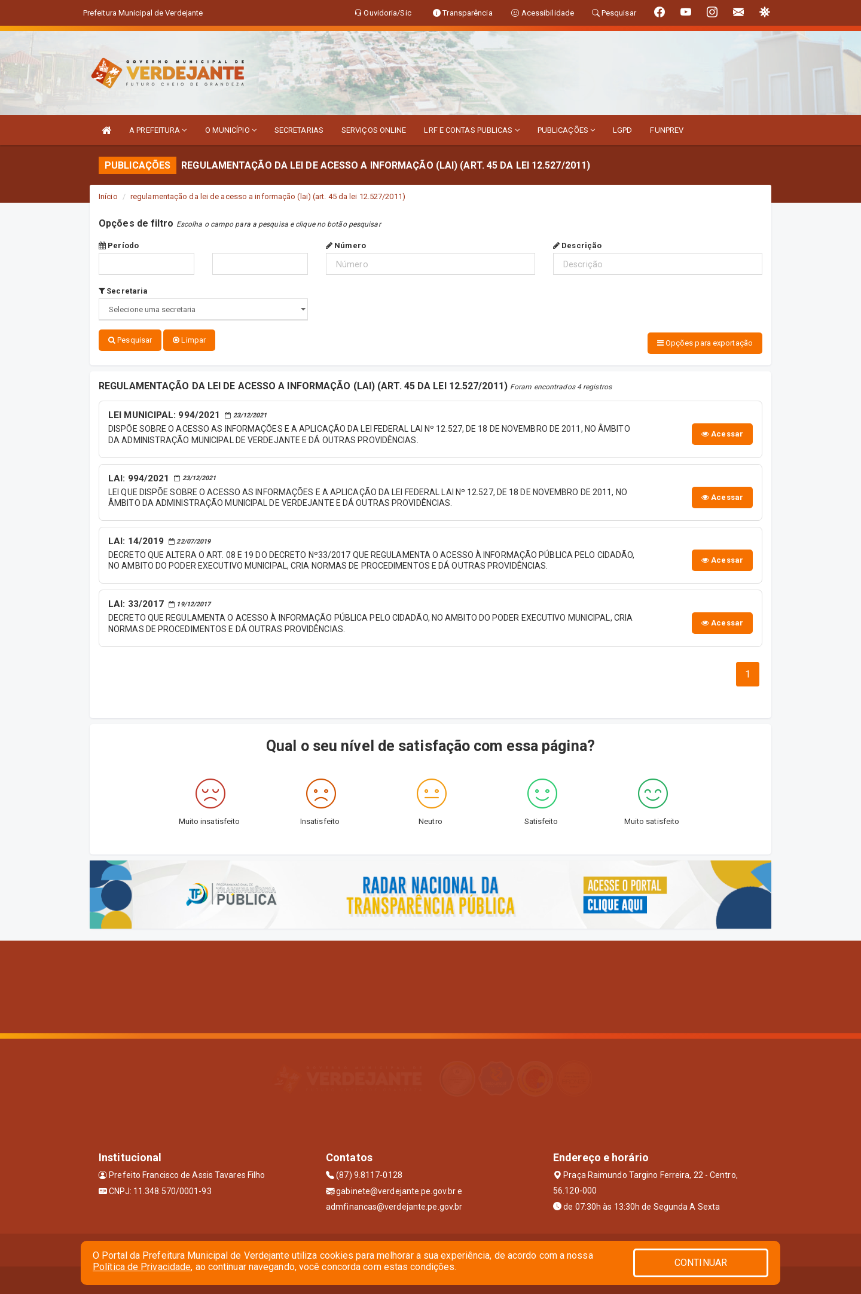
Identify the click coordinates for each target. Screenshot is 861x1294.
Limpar (189, 339)
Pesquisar (130, 339)
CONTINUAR (700, 1262)
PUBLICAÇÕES (566, 130)
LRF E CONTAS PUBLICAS (471, 130)
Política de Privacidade (142, 1266)
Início (108, 196)
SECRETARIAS (298, 130)
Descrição (577, 245)
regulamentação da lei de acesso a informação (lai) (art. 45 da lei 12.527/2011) (267, 196)
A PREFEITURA (158, 130)
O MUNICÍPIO (231, 130)
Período (119, 245)
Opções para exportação (705, 342)
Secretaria (123, 290)
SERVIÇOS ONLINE (374, 130)
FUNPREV (666, 130)
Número (346, 245)
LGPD (622, 130)
